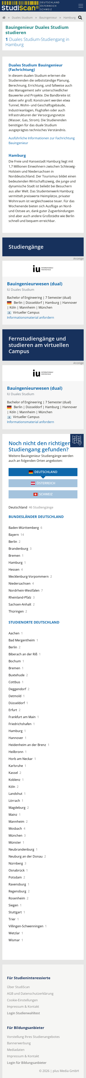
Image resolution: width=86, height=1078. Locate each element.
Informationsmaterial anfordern (30, 317)
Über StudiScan (18, 987)
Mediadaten (16, 1050)
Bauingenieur (48, 17)
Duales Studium (22, 17)
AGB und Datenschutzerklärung (30, 993)
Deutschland (43, 472)
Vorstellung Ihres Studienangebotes (33, 1037)
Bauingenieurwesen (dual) (34, 284)
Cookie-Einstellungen (22, 1000)
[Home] (3, 17)
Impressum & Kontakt (23, 1006)
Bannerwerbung (19, 1043)
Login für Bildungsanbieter (27, 1063)
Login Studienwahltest (23, 1013)
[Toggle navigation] (80, 6)
